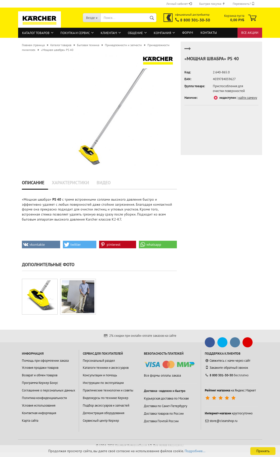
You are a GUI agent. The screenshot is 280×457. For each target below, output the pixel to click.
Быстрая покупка (212, 4)
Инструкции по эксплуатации (103, 383)
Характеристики (70, 183)
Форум (187, 33)
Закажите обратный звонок (226, 367)
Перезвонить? (244, 4)
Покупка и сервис (75, 33)
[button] (41, 244)
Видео (104, 183)
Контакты (209, 33)
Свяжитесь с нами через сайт (227, 360)
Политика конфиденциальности (44, 398)
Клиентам (109, 33)
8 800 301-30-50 (195, 19)
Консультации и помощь (100, 375)
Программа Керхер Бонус (40, 383)
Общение (135, 33)
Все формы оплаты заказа (162, 375)
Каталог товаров (36, 33)
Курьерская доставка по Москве (166, 398)
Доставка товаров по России (164, 413)
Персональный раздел (99, 360)
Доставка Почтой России (161, 421)
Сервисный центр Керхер (101, 420)
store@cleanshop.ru (221, 421)
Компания (162, 33)
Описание (33, 183)
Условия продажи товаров (40, 367)
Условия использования (38, 405)
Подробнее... (195, 451)
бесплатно (227, 375)
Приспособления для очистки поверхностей (229, 88)
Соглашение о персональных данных (48, 390)
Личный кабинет (179, 4)
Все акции (249, 33)
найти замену (247, 98)
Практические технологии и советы (108, 390)
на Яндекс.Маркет (230, 390)
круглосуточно (229, 413)
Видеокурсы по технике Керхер (105, 398)
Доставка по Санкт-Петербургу (165, 406)
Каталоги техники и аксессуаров (106, 367)
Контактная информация (39, 413)
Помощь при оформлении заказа (45, 360)
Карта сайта (30, 420)
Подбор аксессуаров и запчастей (106, 405)
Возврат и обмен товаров (39, 375)
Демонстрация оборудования (103, 413)
